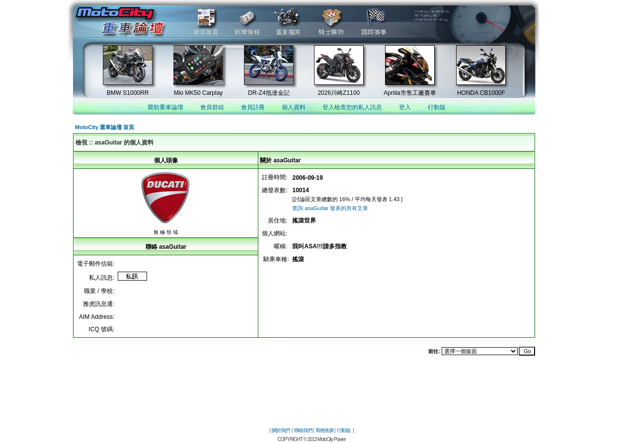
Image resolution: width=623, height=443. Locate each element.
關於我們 (281, 430)
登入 (405, 107)
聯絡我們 (303, 430)
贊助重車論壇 (165, 107)
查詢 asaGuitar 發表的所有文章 (330, 208)
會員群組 (212, 107)
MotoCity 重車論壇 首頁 (104, 127)
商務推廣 (324, 430)
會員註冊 (253, 107)
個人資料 (294, 107)
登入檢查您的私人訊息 (352, 107)
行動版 (437, 107)
